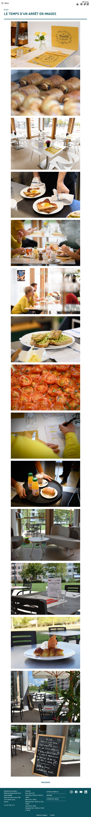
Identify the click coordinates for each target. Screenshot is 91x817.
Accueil (6, 9)
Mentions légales (41, 815)
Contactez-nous (53, 799)
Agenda (49, 795)
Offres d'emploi (52, 792)
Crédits (52, 815)
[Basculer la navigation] (5, 3)
